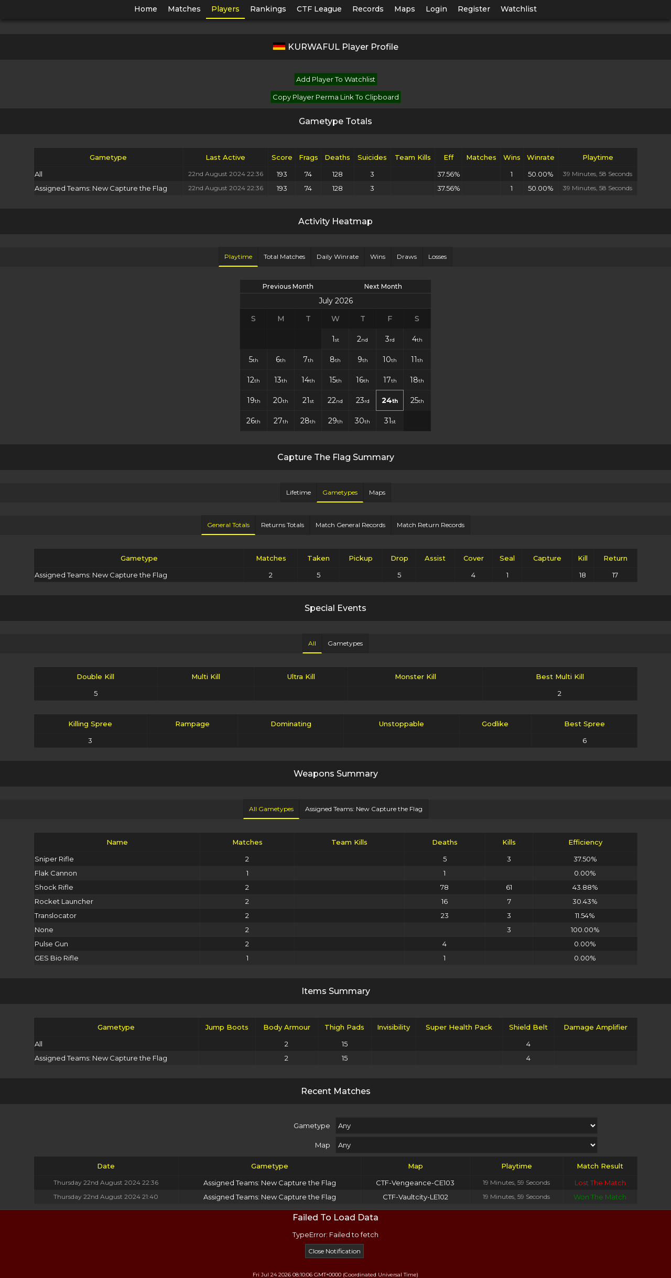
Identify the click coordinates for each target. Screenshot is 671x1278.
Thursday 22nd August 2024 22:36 (105, 1182)
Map (322, 1145)
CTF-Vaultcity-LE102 (415, 1197)
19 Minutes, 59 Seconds (516, 1182)
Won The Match (599, 1197)
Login (436, 9)
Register (474, 9)
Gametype (312, 1125)
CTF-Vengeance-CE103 (415, 1182)
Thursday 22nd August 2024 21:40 (105, 1196)
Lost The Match (600, 1182)
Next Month (383, 286)
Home (145, 9)
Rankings (268, 9)
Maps (404, 9)
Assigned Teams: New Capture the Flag (269, 1182)
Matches (184, 9)
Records (368, 9)
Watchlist (519, 9)
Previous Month (288, 286)
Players (225, 9)
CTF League (319, 9)
